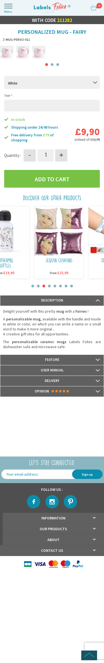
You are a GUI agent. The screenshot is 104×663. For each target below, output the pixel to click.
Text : (8, 95)
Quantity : (12, 155)
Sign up (87, 474)
